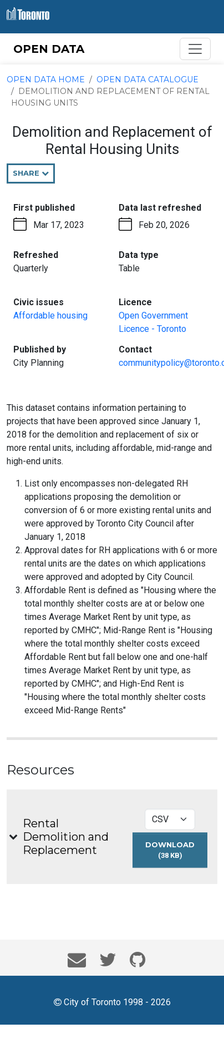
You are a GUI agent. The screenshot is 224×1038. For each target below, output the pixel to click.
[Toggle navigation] (195, 49)
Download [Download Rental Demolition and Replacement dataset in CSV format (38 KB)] (176, 853)
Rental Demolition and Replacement (66, 837)
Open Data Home (46, 80)
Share (34, 175)
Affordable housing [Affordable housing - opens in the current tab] (50, 315)
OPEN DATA (48, 49)
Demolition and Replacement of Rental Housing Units (110, 97)
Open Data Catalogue (147, 80)
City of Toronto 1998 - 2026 (112, 1001)
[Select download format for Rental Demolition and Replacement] (170, 819)
